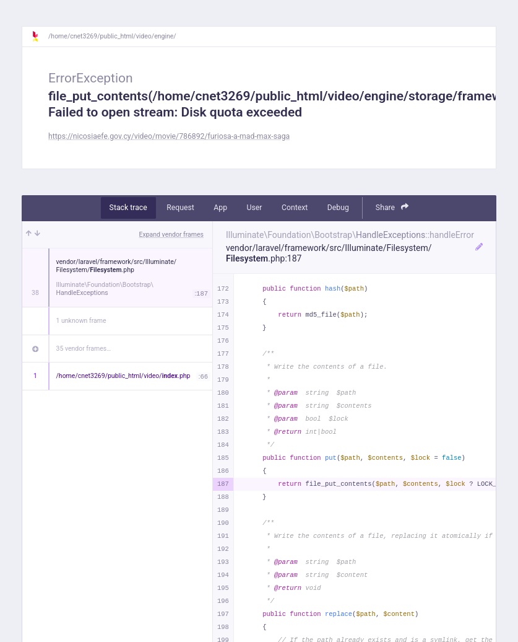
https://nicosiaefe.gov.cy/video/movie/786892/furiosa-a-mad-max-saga (169, 136)
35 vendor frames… (83, 349)
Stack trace (128, 207)
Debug (338, 207)
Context (295, 207)
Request (180, 207)
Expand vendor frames (171, 235)
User (254, 207)
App (220, 207)
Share (392, 207)
